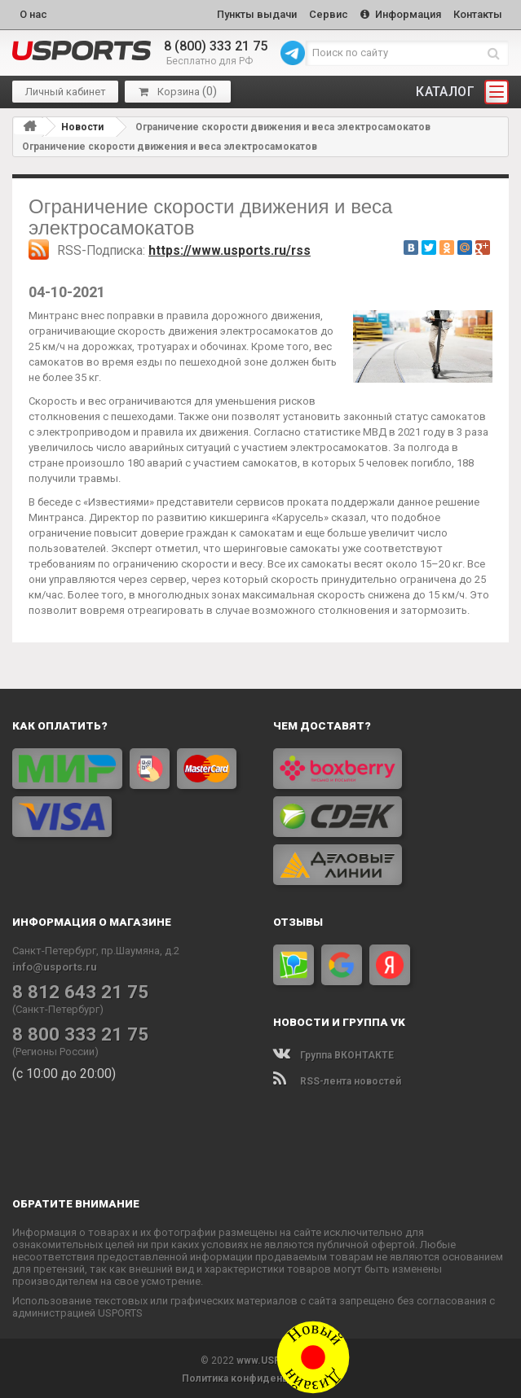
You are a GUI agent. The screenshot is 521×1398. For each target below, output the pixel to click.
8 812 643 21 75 (74, 989)
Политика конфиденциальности (260, 1376)
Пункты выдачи (249, 13)
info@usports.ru (54, 964)
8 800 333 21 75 (74, 1031)
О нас (33, 13)
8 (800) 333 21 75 (215, 44)
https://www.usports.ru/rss (229, 248)
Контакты (477, 13)
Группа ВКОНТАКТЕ (333, 1052)
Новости (82, 124)
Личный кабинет (65, 90)
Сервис (322, 13)
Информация (397, 13)
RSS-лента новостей (337, 1079)
